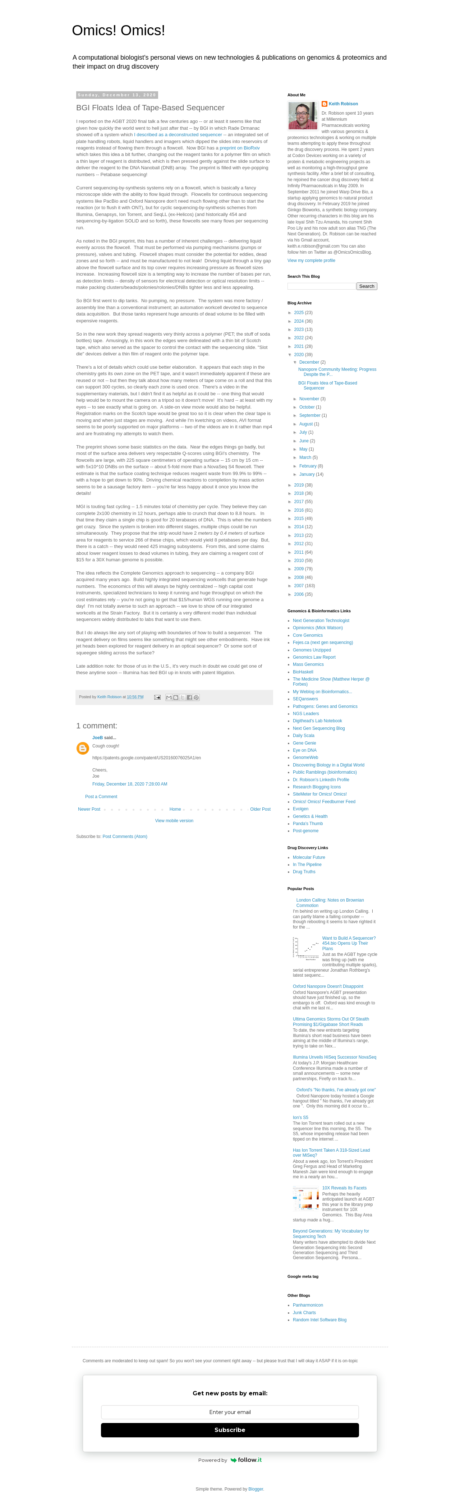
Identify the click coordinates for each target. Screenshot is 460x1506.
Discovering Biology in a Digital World (328, 765)
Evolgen (300, 808)
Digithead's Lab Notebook (317, 720)
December (310, 362)
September (310, 415)
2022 (299, 337)
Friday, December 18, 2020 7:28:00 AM (129, 784)
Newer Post (89, 809)
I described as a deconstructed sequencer (178, 134)
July (303, 432)
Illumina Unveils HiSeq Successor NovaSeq (334, 1057)
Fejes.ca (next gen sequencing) (323, 642)
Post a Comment (101, 796)
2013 (299, 535)
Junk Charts (304, 1312)
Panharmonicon (308, 1305)
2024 (299, 321)
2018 (299, 493)
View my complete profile (311, 260)
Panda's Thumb (308, 823)
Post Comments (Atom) (124, 836)
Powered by (230, 1460)
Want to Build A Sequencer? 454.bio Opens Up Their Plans (349, 943)
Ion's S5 (300, 1117)
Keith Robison (343, 103)
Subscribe (230, 1430)
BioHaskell (303, 671)
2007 (299, 585)
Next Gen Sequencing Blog (319, 728)
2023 (299, 329)
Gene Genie (304, 743)
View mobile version (174, 820)
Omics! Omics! (118, 30)
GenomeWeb (305, 757)
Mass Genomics (308, 664)
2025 (299, 312)
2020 (299, 354)
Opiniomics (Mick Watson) (318, 627)
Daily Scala (303, 735)
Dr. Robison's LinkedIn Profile (321, 779)
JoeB (97, 737)
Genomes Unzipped (312, 650)
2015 (299, 518)
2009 (299, 568)
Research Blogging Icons (317, 786)
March (306, 457)
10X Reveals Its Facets (344, 1187)
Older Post (260, 809)
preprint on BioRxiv (240, 148)
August (306, 424)
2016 (299, 510)
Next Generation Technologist (321, 620)
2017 (299, 501)
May (304, 449)
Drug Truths (304, 871)
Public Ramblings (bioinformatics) (325, 772)
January (307, 474)
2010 (299, 560)
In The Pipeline (307, 864)
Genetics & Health (310, 816)
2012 (299, 543)
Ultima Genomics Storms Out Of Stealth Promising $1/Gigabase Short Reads (331, 1022)
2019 (299, 485)
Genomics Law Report (314, 657)
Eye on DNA (305, 750)
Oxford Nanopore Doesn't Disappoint (328, 986)
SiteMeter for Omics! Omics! (320, 794)
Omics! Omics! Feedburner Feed (324, 801)
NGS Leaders (306, 713)
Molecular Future (309, 857)
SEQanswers (305, 698)
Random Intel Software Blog (319, 1319)
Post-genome (305, 830)
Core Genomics (308, 635)
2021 (299, 346)
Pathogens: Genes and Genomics (325, 706)
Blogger (255, 1489)
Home (175, 809)
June (304, 440)
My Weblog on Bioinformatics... (322, 691)
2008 (299, 577)
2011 (299, 552)
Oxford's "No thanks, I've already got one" (336, 1089)
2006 (299, 594)
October (307, 407)
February (308, 466)
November (310, 398)
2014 (299, 526)
